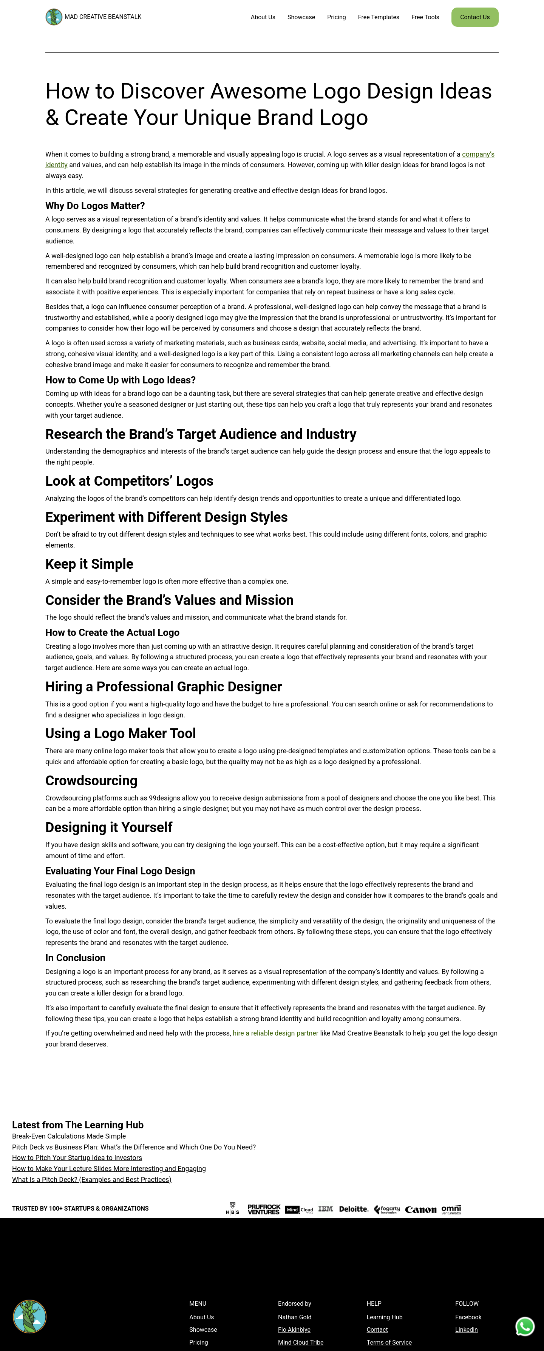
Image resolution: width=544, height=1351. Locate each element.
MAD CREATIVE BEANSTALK (103, 16)
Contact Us (475, 17)
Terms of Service (389, 1342)
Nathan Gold (295, 1317)
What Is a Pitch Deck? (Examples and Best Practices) (92, 1179)
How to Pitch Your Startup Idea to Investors (77, 1158)
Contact (377, 1329)
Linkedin (466, 1329)
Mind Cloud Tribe (300, 1342)
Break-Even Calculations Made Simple (69, 1136)
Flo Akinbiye (294, 1329)
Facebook (468, 1317)
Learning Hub (385, 1317)
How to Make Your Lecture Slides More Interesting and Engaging (109, 1169)
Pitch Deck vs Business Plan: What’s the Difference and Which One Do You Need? (134, 1147)
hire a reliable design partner (275, 1033)
